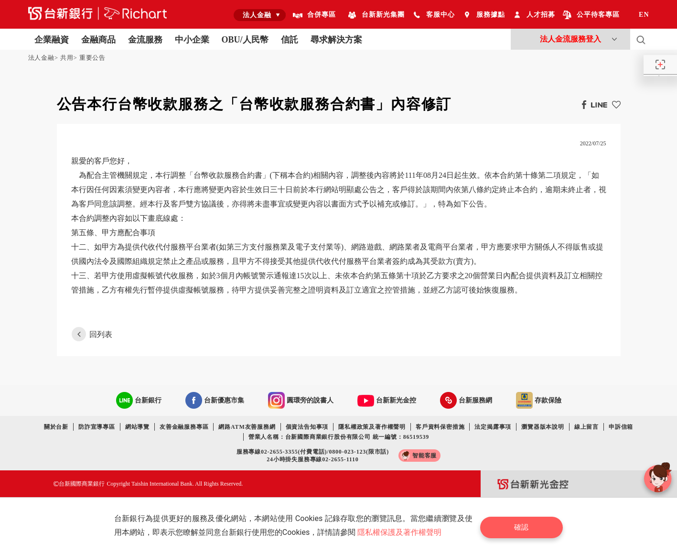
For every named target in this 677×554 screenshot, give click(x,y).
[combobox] (260, 15)
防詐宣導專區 (96, 427)
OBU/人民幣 (245, 39)
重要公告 (92, 57)
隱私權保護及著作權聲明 (402, 532)
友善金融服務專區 (184, 427)
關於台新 (56, 427)
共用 (67, 57)
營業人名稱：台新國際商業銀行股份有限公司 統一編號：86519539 (338, 437)
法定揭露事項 (492, 427)
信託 (289, 39)
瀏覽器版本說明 (542, 427)
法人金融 (41, 57)
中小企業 (192, 39)
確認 (525, 525)
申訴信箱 (621, 427)
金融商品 (98, 39)
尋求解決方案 (336, 39)
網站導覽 (137, 427)
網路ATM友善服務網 (246, 427)
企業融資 (51, 39)
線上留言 (586, 427)
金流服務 (145, 39)
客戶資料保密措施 (440, 427)
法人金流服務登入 (570, 39)
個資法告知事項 (307, 427)
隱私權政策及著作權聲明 (372, 427)
